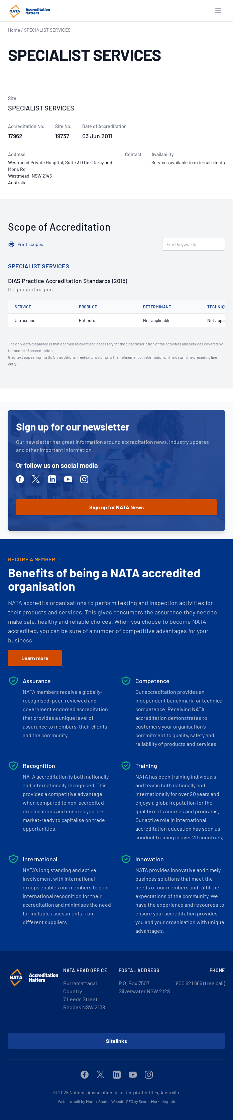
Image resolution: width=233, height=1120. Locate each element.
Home (14, 30)
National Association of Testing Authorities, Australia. (125, 1092)
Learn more (34, 658)
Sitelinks (116, 1041)
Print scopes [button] (30, 244)
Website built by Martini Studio (84, 1101)
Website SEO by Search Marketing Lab (143, 1101)
